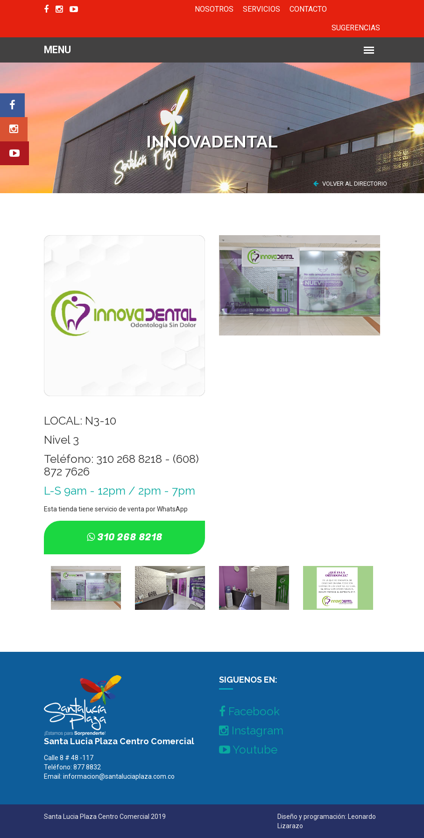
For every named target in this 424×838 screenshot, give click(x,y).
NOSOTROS (214, 9)
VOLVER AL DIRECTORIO (350, 183)
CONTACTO (308, 9)
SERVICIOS (261, 9)
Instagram (251, 730)
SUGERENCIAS (356, 27)
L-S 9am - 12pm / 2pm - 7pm (119, 490)
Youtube (248, 749)
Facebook (249, 711)
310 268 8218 (130, 537)
